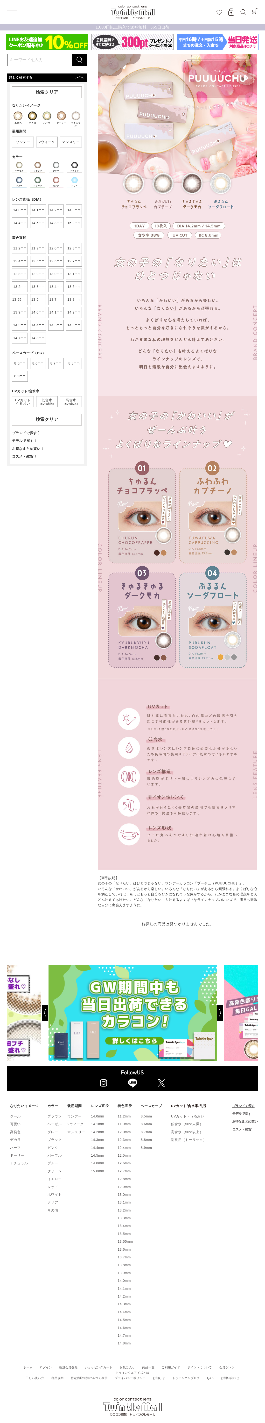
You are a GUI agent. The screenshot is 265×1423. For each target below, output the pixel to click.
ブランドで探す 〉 (27, 433)
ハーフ (15, 1148)
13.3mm (124, 1218)
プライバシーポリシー (130, 1378)
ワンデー (74, 1116)
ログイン (46, 1367)
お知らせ (159, 1378)
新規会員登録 (68, 1367)
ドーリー (17, 1155)
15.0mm (97, 1171)
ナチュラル (19, 1163)
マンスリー (76, 1132)
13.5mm (124, 1234)
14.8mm (97, 1163)
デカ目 (15, 1140)
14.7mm (124, 1335)
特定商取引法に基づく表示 (89, 1378)
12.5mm (124, 1155)
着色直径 (125, 1106)
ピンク (53, 1148)
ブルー (53, 1163)
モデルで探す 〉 (25, 441)
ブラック (55, 1140)
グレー (53, 1132)
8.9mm (146, 1148)
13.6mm (124, 1249)
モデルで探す (241, 1114)
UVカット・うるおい (187, 1116)
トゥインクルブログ (186, 1378)
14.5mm (97, 1155)
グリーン (55, 1171)
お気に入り (127, 1367)
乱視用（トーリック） (188, 1140)
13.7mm (124, 1257)
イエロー (55, 1179)
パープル (55, 1155)
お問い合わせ (230, 1378)
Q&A (210, 1378)
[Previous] (28, 1013)
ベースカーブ (151, 1106)
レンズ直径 (100, 1106)
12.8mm (124, 1179)
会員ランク (227, 1367)
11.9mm (124, 1124)
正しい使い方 (35, 1378)
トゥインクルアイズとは (132, 1372)
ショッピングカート (98, 1367)
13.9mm (124, 1273)
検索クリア (47, 92)
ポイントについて (199, 1367)
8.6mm (146, 1124)
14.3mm (97, 1140)
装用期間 (74, 1106)
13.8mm (124, 1265)
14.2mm (97, 1132)
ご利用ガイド (171, 1367)
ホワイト (55, 1195)
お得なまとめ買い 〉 (28, 449)
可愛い (15, 1124)
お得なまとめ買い (245, 1121)
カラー (53, 1106)
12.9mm (124, 1187)
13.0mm (124, 1195)
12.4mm (124, 1148)
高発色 (15, 1132)
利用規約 (57, 1378)
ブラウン (55, 1116)
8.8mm (146, 1140)
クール (15, 1116)
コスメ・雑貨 (241, 1129)
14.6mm (124, 1328)
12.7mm (124, 1171)
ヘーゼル (55, 1124)
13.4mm (124, 1226)
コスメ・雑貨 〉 (25, 456)
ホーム (27, 1367)
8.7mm (146, 1132)
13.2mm (124, 1210)
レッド (53, 1187)
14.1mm (97, 1124)
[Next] (237, 1013)
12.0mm (124, 1132)
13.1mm (124, 1202)
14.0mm (97, 1116)
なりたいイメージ (24, 1106)
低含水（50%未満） (187, 1124)
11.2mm (124, 1116)
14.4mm (97, 1148)
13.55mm (125, 1241)
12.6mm (124, 1163)
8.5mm (146, 1116)
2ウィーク (75, 1124)
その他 (53, 1210)
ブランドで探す (243, 1106)
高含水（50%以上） (187, 1132)
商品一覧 (148, 1367)
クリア (53, 1202)
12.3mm (124, 1140)
